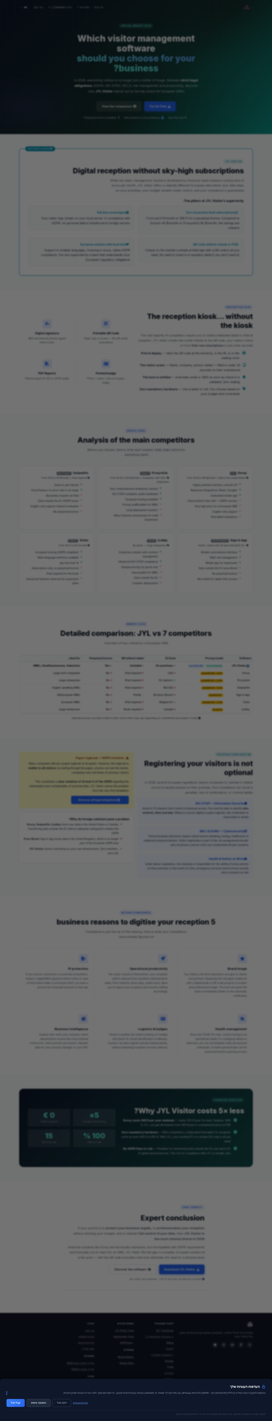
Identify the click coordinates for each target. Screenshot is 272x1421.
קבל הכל (15, 1402)
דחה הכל (62, 1402)
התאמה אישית (38, 1402)
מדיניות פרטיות (80, 1403)
